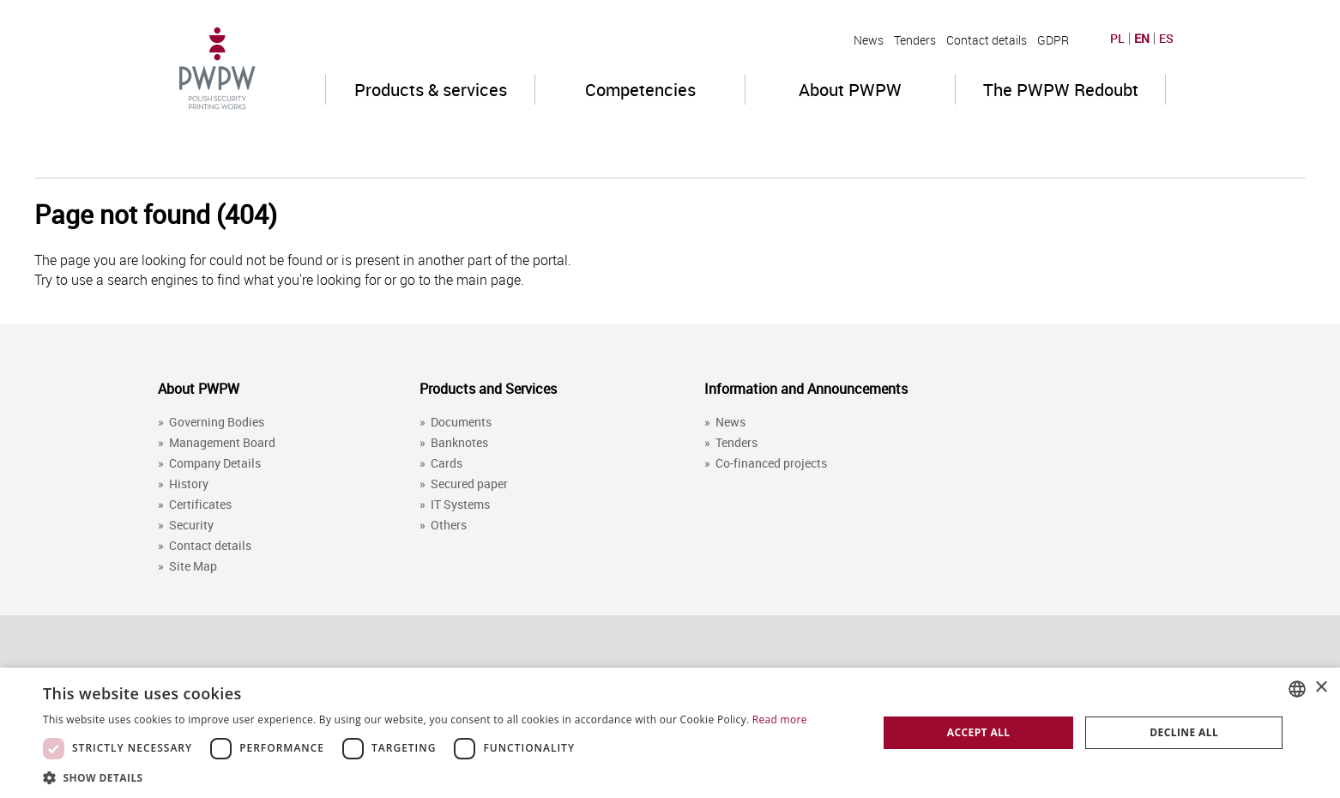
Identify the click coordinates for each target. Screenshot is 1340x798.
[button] (425, 777)
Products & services (430, 89)
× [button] (1320, 687)
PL (1117, 39)
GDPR (1053, 40)
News (869, 40)
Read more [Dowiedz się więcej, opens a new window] (779, 719)
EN (1142, 39)
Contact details (986, 40)
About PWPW (850, 89)
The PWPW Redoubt (1060, 89)
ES (1166, 39)
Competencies (640, 89)
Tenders (915, 40)
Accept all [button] (979, 732)
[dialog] (670, 733)
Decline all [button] (1184, 732)
